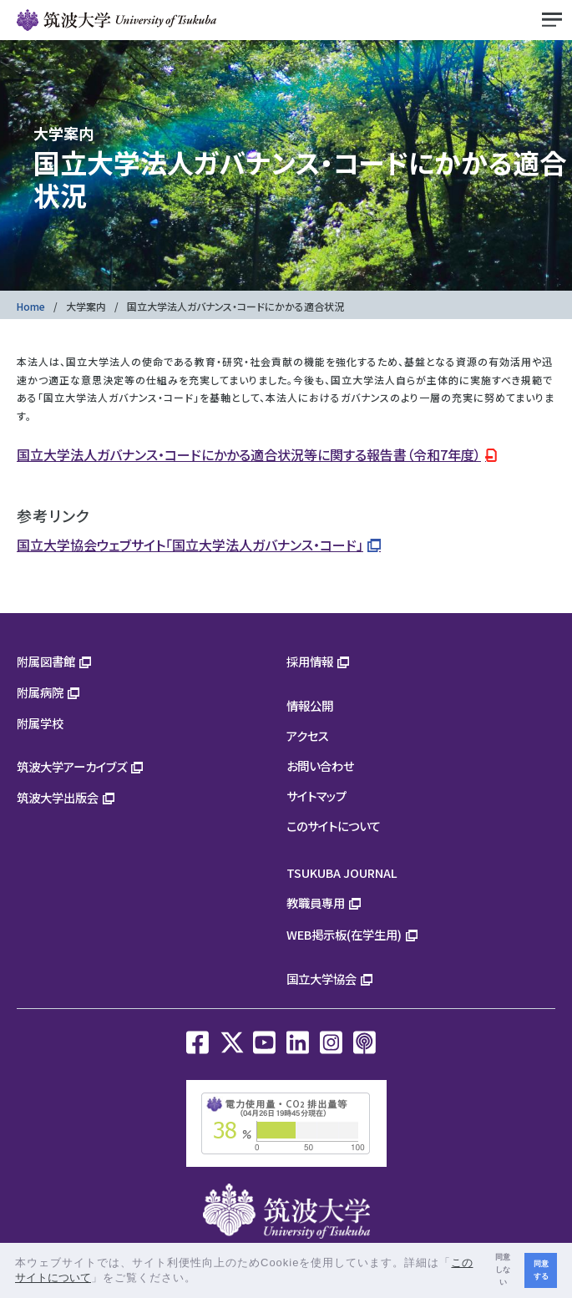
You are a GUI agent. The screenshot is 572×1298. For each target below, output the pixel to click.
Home (31, 306)
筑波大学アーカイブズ (72, 766)
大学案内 (86, 306)
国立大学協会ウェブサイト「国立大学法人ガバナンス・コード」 (190, 545)
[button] (202, 1279)
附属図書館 (46, 661)
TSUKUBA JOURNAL (341, 872)
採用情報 (309, 661)
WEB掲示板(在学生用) (344, 934)
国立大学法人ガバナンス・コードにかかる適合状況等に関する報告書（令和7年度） (249, 454)
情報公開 (309, 705)
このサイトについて (333, 825)
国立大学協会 (321, 978)
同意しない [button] (502, 1269)
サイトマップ (316, 795)
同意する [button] (541, 1270)
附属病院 (40, 692)
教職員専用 (315, 902)
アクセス (307, 735)
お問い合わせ (320, 765)
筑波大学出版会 (58, 797)
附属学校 (40, 723)
